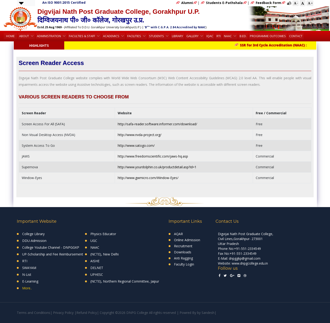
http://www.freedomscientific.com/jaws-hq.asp (153, 156)
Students (157, 36)
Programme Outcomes (268, 36)
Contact (295, 36)
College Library (33, 234)
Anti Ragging (183, 258)
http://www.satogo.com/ (136, 145)
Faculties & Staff (82, 36)
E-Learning (30, 281)
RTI (218, 36)
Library (177, 36)
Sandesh (208, 312)
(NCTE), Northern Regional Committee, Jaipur (124, 281)
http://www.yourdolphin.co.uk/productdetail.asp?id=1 (157, 167)
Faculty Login (184, 264)
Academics (111, 36)
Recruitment (183, 246)
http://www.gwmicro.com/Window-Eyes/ (148, 178)
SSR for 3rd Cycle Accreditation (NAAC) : (272, 45)
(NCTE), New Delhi (104, 254)
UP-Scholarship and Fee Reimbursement (52, 254)
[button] (21, 3)
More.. (27, 288)
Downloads (182, 252)
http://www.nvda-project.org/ (139, 135)
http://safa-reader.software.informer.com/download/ (157, 124)
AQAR (178, 234)
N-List (26, 274)
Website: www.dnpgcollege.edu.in (243, 263)
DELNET (96, 268)
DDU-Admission (34, 240)
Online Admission (187, 240)
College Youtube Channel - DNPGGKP (50, 247)
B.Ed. (243, 36)
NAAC (228, 36)
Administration (49, 36)
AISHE (94, 261)
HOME (10, 36)
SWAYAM (29, 268)
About (24, 36)
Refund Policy (86, 312)
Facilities (134, 36)
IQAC (209, 36)
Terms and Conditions (33, 312)
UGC (93, 240)
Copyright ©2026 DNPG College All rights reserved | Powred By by (151, 312)
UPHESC (96, 274)
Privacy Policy (63, 312)
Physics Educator (103, 234)
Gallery (192, 36)
